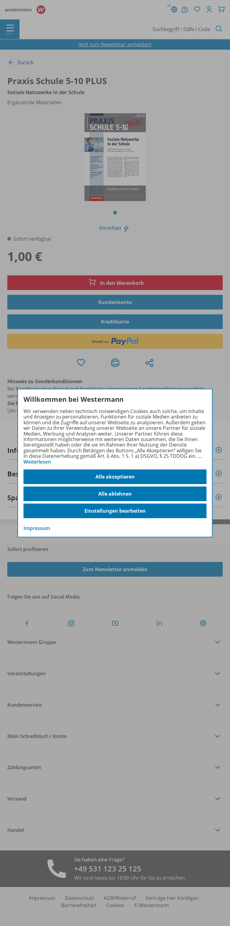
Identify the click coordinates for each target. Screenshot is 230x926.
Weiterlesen (37, 461)
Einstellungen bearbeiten (115, 510)
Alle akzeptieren (115, 476)
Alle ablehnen (115, 493)
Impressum (36, 528)
